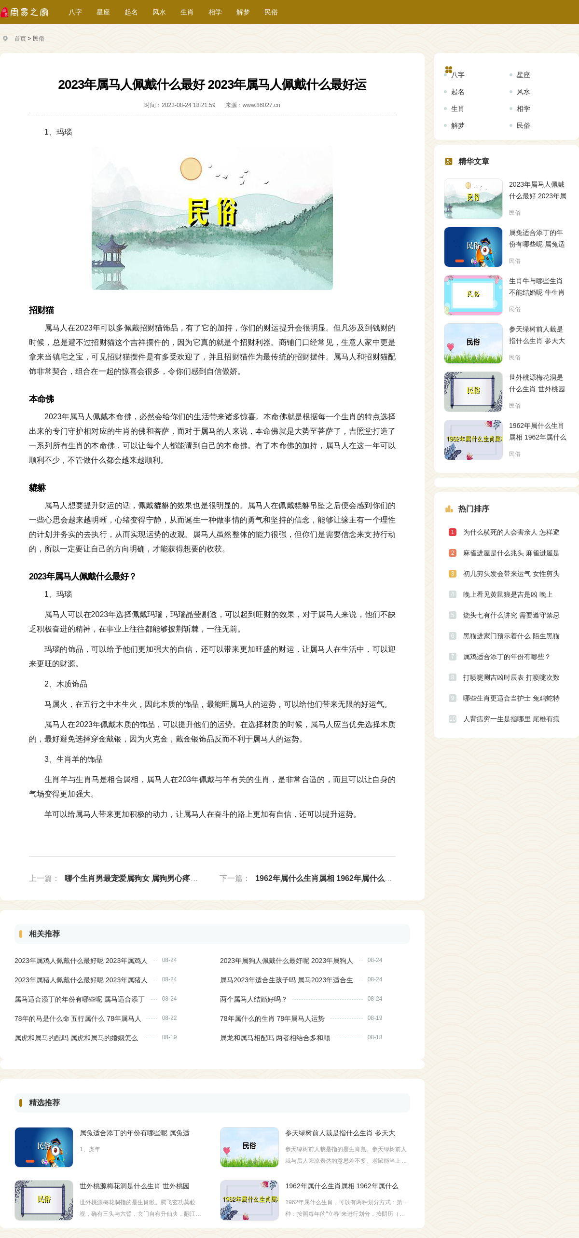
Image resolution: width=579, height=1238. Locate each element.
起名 (131, 12)
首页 (20, 38)
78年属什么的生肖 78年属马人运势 (272, 1018)
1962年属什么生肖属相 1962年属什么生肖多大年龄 (343, 878)
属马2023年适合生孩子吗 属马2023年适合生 (286, 980)
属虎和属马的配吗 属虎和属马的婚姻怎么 (76, 1038)
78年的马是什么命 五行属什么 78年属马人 (77, 1018)
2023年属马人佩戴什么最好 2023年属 (537, 190)
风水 (159, 12)
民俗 (271, 12)
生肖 (187, 12)
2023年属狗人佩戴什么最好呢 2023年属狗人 (286, 960)
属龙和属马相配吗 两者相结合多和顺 (275, 1038)
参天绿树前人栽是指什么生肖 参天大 (340, 1133)
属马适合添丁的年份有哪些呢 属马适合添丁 (79, 999)
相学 (215, 12)
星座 (103, 12)
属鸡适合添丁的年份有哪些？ (507, 656)
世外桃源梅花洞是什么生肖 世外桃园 (135, 1186)
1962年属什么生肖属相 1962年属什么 (341, 1186)
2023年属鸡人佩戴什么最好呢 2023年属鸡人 (81, 960)
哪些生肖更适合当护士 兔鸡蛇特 (511, 698)
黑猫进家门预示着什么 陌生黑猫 (511, 636)
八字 (75, 12)
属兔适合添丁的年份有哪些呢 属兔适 (135, 1133)
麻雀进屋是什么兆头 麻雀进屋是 (511, 553)
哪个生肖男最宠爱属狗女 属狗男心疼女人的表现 (147, 878)
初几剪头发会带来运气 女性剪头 (511, 574)
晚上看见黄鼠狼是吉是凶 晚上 (508, 594)
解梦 (243, 12)
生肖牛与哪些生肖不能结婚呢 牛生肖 (537, 286)
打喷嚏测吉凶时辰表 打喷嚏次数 (511, 677)
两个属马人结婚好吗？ (254, 999)
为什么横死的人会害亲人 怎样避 (511, 532)
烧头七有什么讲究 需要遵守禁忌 (511, 615)
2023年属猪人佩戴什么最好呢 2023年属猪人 (81, 980)
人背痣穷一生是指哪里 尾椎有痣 (511, 719)
